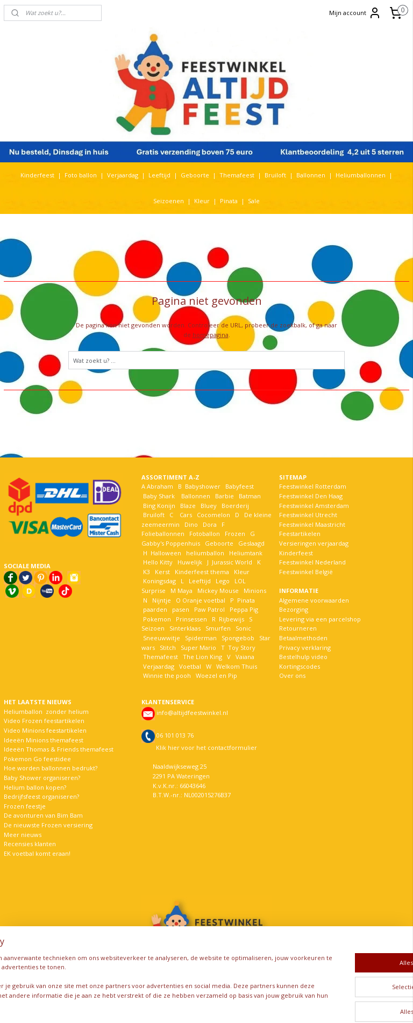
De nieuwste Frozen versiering (48, 825)
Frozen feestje (25, 806)
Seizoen (153, 628)
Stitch (168, 647)
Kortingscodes (299, 666)
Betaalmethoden (303, 638)
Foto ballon (81, 175)
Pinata (229, 201)
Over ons (292, 675)
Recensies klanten (30, 844)
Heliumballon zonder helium (46, 711)
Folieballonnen (162, 534)
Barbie (224, 496)
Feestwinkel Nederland (312, 562)
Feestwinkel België (306, 572)
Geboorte (195, 175)
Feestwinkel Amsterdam (314, 506)
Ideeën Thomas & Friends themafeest (58, 749)
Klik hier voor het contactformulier (206, 747)
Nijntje (161, 600)
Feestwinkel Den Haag (311, 496)
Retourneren (298, 628)
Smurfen (218, 628)
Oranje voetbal (203, 600)
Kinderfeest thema (202, 572)
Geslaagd (251, 543)
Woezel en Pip (216, 675)
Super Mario (198, 647)
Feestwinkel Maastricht (312, 524)
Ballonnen (310, 175)
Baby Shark (159, 496)
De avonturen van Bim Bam (43, 815)
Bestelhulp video (303, 657)
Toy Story (241, 647)
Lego (221, 581)
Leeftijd (159, 175)
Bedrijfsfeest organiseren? (41, 796)
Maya (185, 590)
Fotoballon (204, 534)
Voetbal (189, 666)
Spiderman (201, 638)
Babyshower (203, 486)
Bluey (209, 506)
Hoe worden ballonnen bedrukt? (50, 768)
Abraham (160, 486)
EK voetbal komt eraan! (37, 853)
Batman (250, 496)
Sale (254, 201)
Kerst (162, 572)
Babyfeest (239, 486)
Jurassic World (232, 562)
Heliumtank (245, 553)
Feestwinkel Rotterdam (312, 486)
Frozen (235, 534)
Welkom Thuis (236, 666)
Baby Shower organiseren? (42, 778)
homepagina (211, 335)
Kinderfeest (37, 175)
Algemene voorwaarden (314, 600)
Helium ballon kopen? (35, 787)
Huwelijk (189, 562)
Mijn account (355, 12)
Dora (209, 524)
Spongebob (238, 638)
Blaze (187, 506)
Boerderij (235, 506)
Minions (254, 590)
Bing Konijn (159, 506)
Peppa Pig (244, 609)
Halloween (166, 553)
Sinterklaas (185, 628)
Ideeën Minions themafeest (43, 740)
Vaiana (245, 657)
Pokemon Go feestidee (37, 759)
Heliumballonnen (361, 175)
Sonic (243, 628)
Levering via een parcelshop (320, 619)
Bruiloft (275, 175)
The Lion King (201, 657)
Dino (191, 524)
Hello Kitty (158, 562)
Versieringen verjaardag (313, 543)
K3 (145, 572)
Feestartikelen (300, 534)
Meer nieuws (22, 835)
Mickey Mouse (218, 590)
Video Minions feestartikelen (45, 730)
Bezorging (293, 609)
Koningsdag (158, 581)
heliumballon (205, 553)
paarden (155, 609)
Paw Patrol (209, 609)
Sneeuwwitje (161, 638)
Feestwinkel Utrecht (308, 515)
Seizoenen (168, 201)
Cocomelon (213, 515)
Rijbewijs (231, 619)
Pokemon (157, 619)
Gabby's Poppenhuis (170, 543)
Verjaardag (122, 175)
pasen (180, 609)
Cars (186, 515)
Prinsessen (190, 619)
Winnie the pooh (167, 675)
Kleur (202, 201)
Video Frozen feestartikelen (44, 721)
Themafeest (236, 175)
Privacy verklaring (305, 647)
